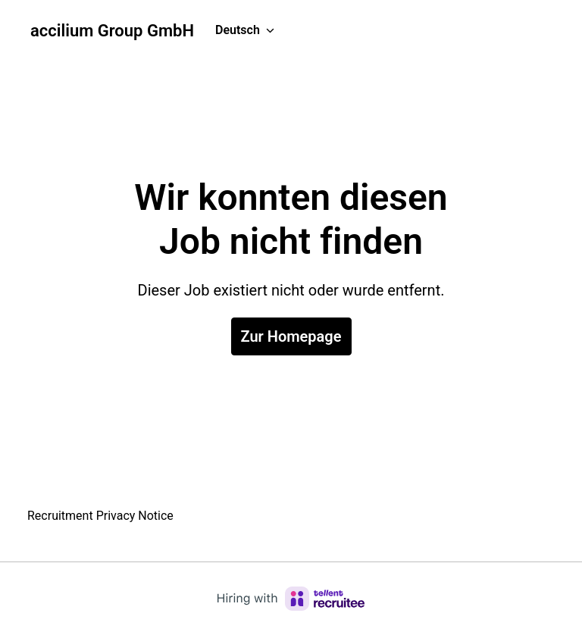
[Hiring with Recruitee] (291, 599)
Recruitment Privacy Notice (100, 515)
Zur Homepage (291, 336)
